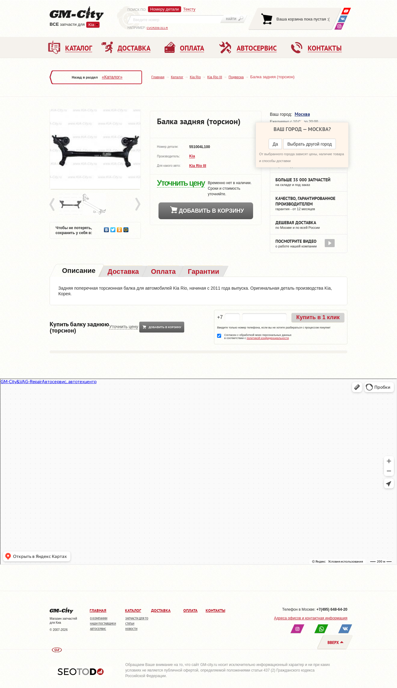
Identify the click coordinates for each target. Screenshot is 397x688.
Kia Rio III (214, 77)
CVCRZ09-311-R (157, 27)
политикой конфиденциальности (268, 338)
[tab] (78, 271)
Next (137, 204)
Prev (53, 204)
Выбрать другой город (309, 144)
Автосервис (98, 629)
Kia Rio (195, 77)
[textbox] (175, 19)
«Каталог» (112, 77)
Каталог (177, 77)
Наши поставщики (103, 623)
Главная (157, 77)
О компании (98, 618)
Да (275, 144)
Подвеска (236, 77)
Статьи (129, 623)
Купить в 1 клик (318, 317)
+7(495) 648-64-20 (331, 609)
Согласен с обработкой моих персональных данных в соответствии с (258, 336)
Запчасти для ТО (136, 618)
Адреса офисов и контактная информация (310, 618)
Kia (91, 24)
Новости (131, 629)
